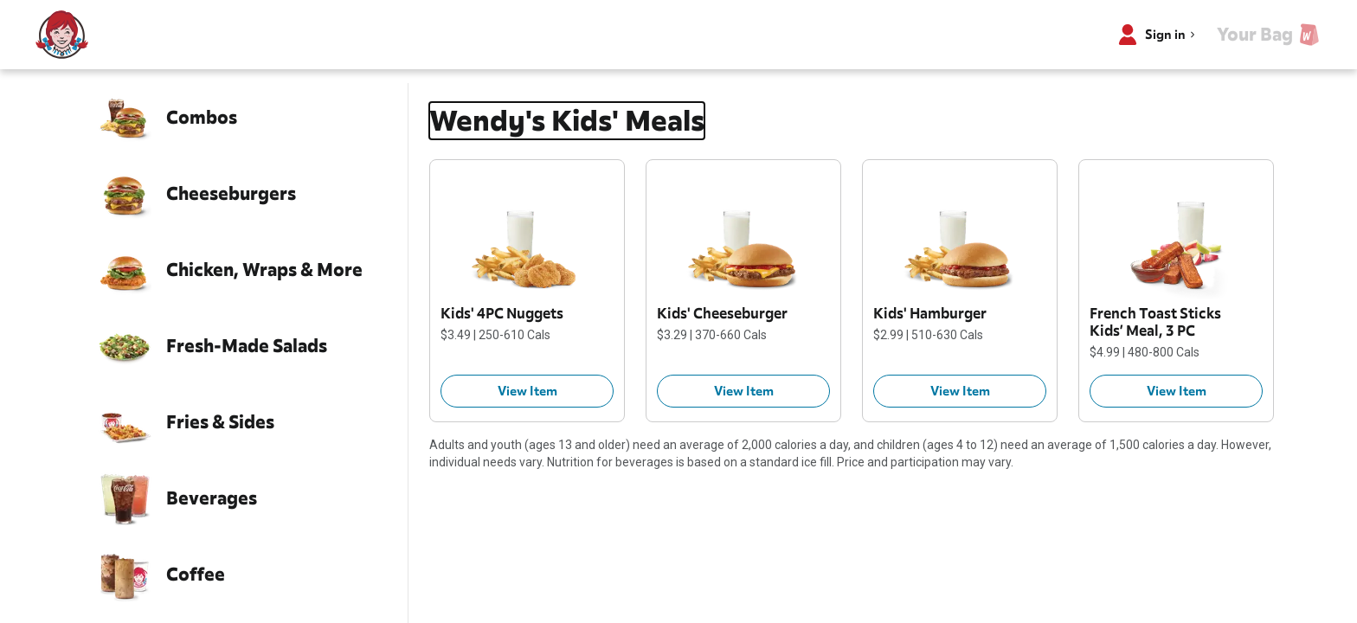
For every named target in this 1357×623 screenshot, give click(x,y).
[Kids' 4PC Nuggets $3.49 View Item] (527, 391)
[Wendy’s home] (62, 35)
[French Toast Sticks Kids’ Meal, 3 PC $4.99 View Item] (1176, 391)
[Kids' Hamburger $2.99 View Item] (959, 391)
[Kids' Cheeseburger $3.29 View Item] (743, 391)
